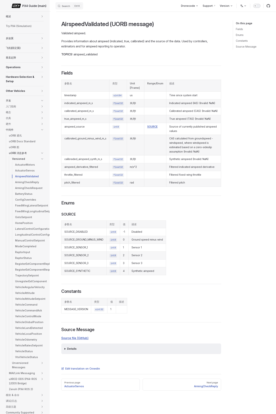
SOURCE (152, 126)
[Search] (69, 5)
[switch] (256, 6)
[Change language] (243, 6)
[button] (42, 16)
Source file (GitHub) (74, 338)
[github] (268, 6)
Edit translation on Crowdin (80, 368)
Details (72, 348)
